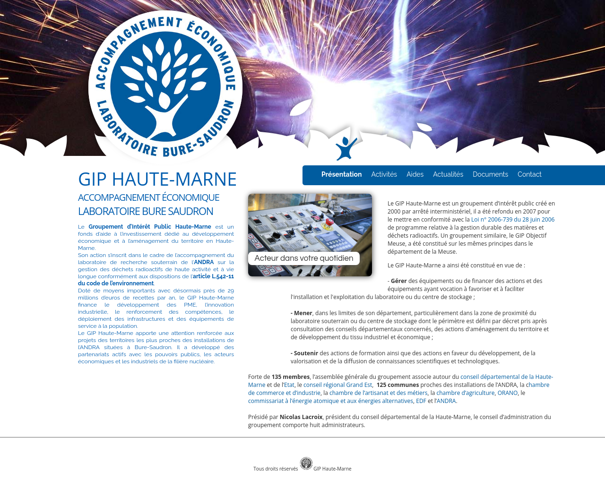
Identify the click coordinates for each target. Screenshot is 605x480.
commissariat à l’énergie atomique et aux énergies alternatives (330, 401)
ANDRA (446, 401)
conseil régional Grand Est (337, 385)
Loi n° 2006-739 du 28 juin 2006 (512, 219)
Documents (490, 174)
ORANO (508, 393)
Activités (384, 174)
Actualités (448, 174)
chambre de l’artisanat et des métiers (378, 393)
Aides (415, 174)
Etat (289, 385)
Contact (530, 174)
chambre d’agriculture (466, 393)
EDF (421, 401)
